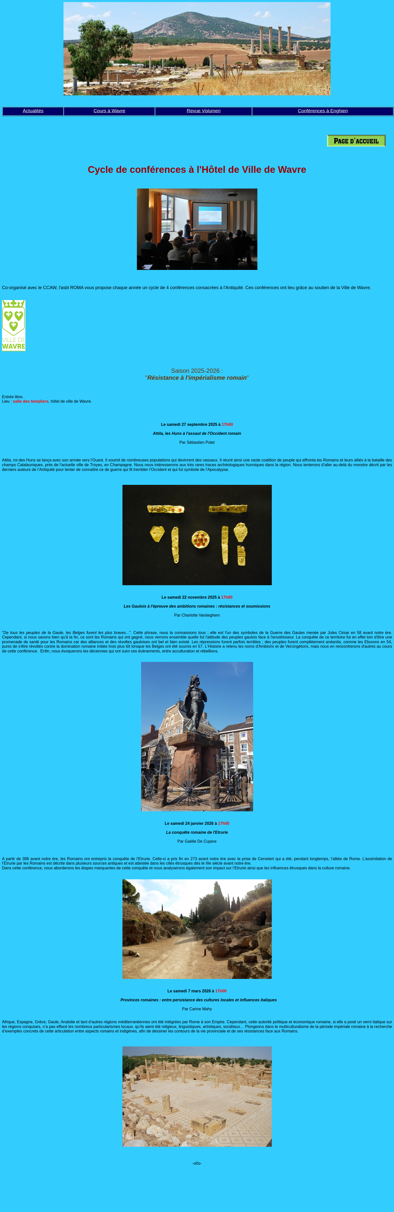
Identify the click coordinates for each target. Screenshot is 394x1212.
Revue (204, 110)
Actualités (33, 110)
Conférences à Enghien (323, 110)
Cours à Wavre (109, 110)
